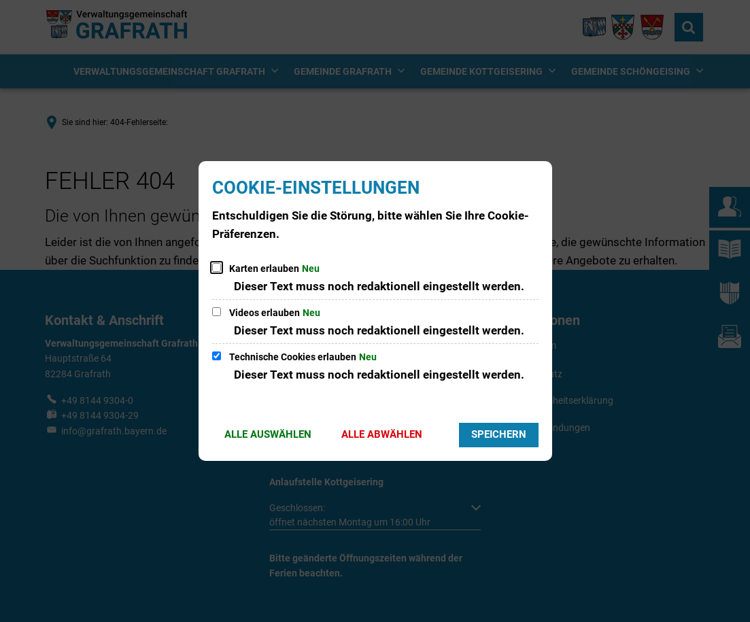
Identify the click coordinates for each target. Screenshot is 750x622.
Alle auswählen (267, 434)
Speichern (498, 434)
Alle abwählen (381, 434)
